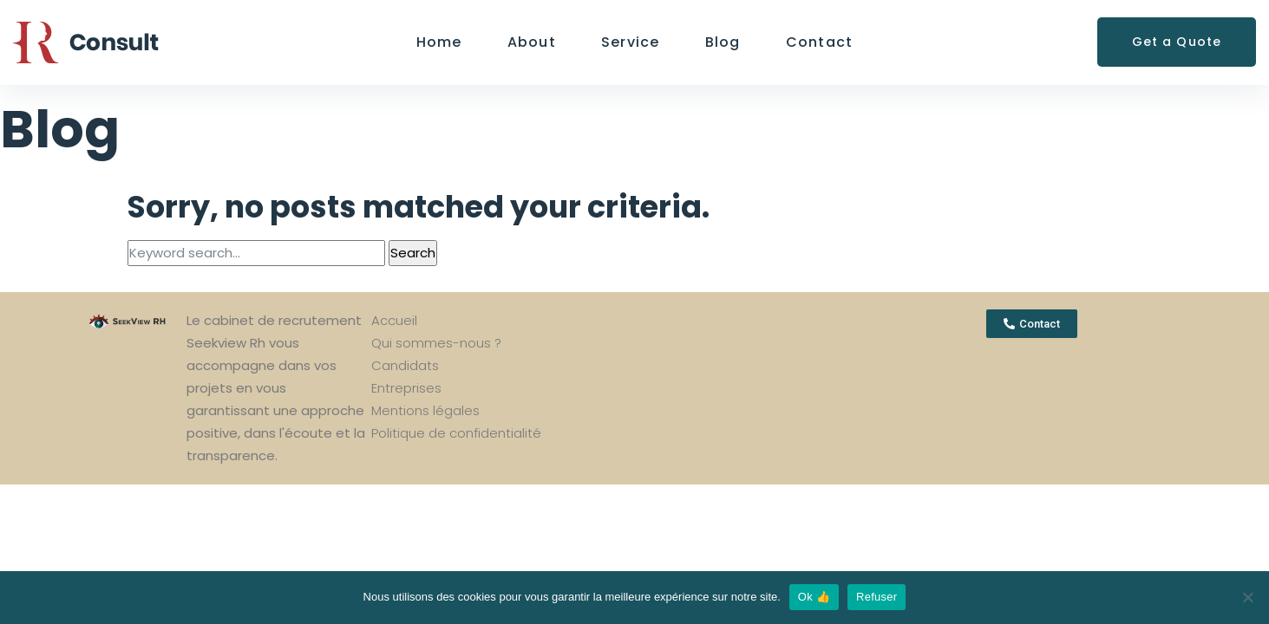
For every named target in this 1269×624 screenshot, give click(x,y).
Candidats (405, 365)
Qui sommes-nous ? (436, 343)
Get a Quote (1176, 41)
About (531, 42)
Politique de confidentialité (456, 433)
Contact (820, 42)
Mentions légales (425, 410)
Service (630, 42)
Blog (723, 42)
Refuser (876, 596)
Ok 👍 (814, 596)
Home (439, 42)
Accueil (394, 320)
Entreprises (406, 388)
